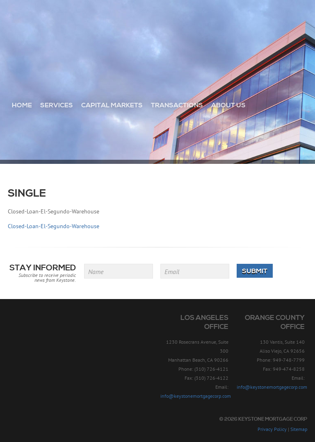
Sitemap (298, 429)
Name (95, 271)
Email (171, 271)
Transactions (177, 105)
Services (56, 105)
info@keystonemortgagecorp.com (195, 396)
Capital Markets (112, 105)
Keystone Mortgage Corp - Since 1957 (157, 35)
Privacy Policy (272, 429)
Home (22, 105)
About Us (228, 105)
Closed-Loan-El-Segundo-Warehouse (53, 226)
